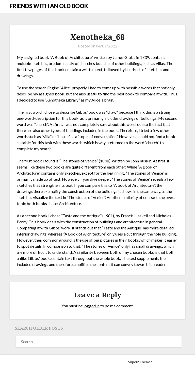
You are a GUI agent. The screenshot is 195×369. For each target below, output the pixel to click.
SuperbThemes (140, 362)
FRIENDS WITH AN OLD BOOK (49, 6)
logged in (92, 305)
